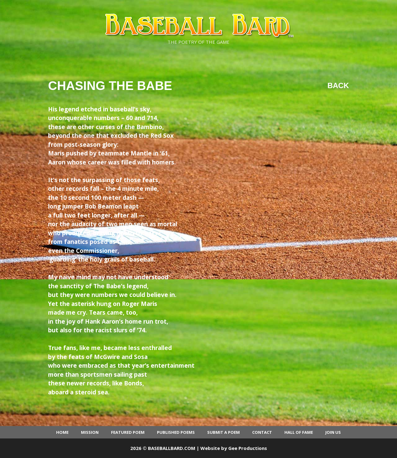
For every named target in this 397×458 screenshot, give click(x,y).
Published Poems (176, 432)
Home (62, 432)
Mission (90, 432)
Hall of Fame (298, 432)
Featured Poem (128, 432)
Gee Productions (247, 448)
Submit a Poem (223, 432)
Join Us (333, 432)
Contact (262, 432)
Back (338, 85)
